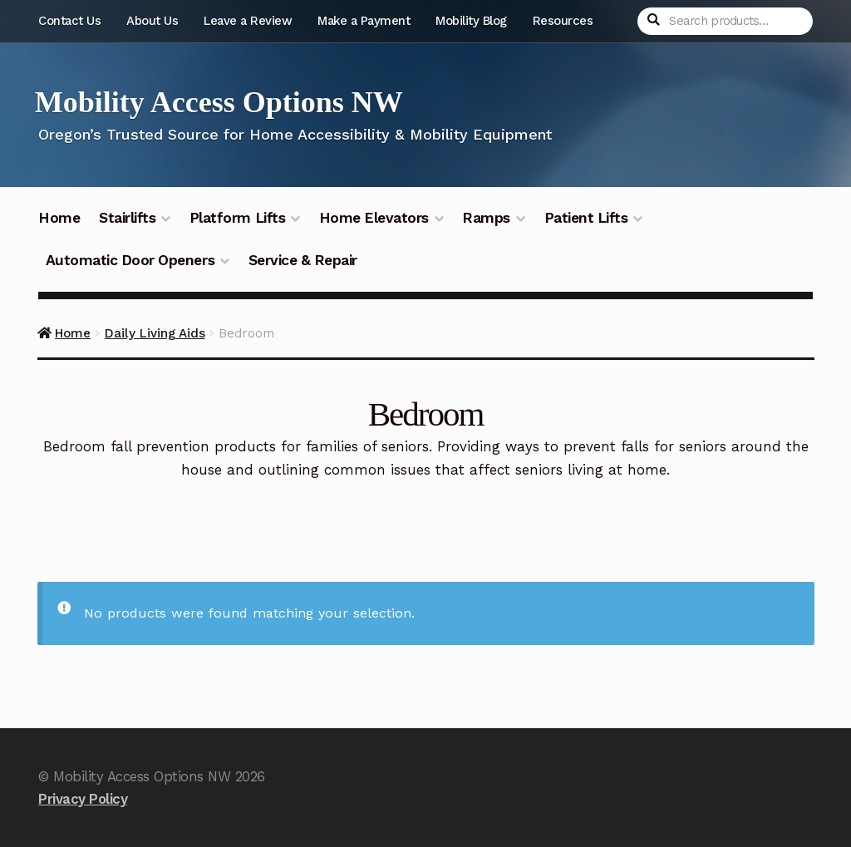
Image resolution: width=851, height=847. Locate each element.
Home (59, 217)
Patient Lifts (586, 217)
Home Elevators (374, 217)
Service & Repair (302, 260)
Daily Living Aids (155, 333)
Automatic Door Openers (130, 260)
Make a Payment (363, 20)
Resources (563, 20)
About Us (152, 20)
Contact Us (69, 20)
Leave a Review (248, 20)
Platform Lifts (237, 217)
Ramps (486, 217)
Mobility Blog (471, 20)
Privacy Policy (82, 798)
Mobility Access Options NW (219, 102)
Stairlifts (127, 217)
